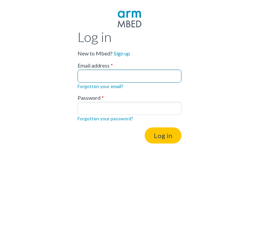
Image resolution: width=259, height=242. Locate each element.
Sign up (122, 53)
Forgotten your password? (105, 118)
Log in (163, 135)
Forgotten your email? (100, 86)
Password (89, 97)
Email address (94, 65)
